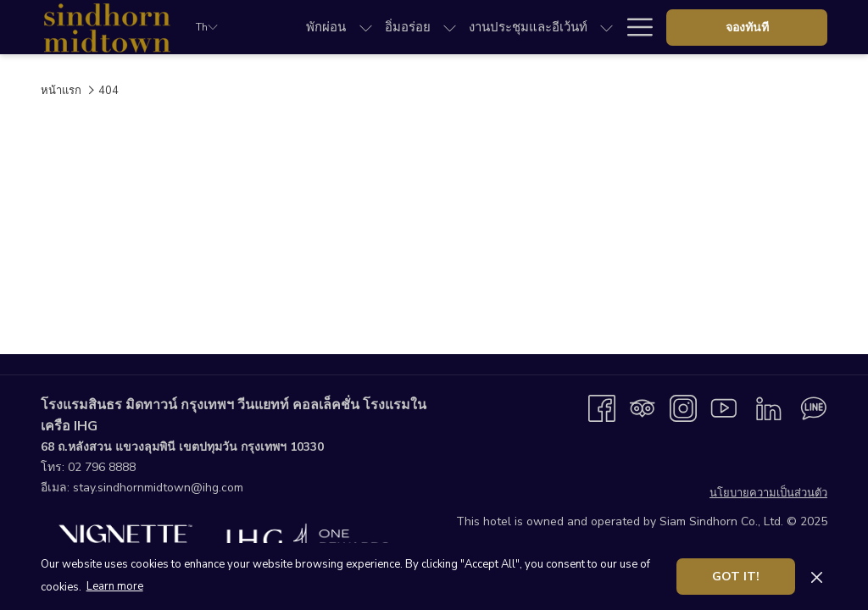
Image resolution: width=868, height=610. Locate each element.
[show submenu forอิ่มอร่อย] (450, 27)
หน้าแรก (61, 90)
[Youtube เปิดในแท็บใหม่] (723, 407)
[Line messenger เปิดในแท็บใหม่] (813, 407)
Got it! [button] (736, 576)
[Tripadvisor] (642, 407)
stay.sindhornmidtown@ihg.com (158, 488)
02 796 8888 (102, 467)
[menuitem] (326, 27)
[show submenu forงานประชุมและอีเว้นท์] (606, 27)
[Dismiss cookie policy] (816, 576)
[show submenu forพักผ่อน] (366, 27)
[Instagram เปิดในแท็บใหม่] (683, 407)
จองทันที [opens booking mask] (747, 27)
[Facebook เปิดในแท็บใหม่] (601, 407)
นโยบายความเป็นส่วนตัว (768, 493)
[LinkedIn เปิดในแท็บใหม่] (769, 407)
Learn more (114, 586)
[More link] (634, 27)
